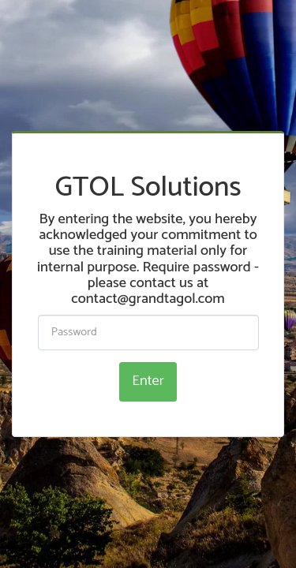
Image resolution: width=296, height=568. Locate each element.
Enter (147, 381)
